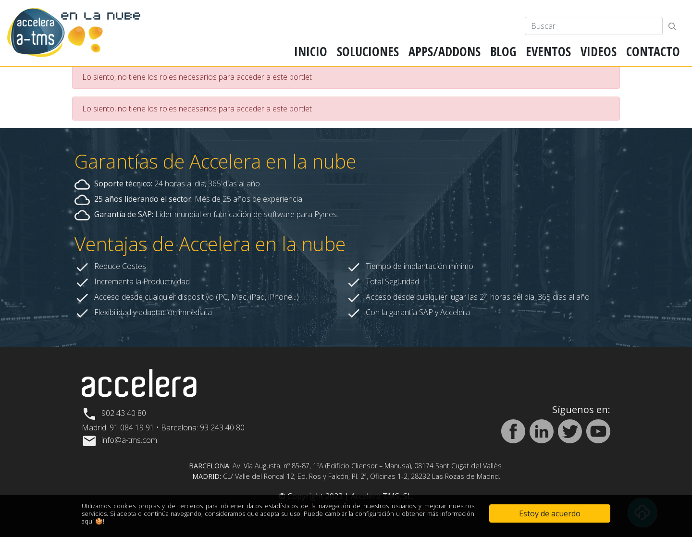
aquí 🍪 (92, 521)
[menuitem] (310, 51)
